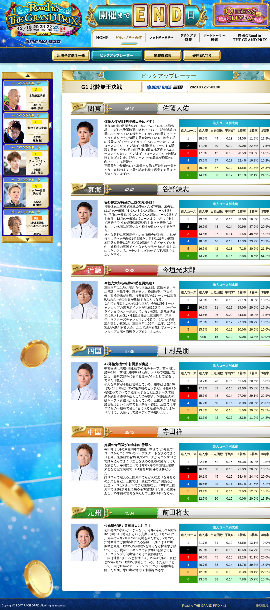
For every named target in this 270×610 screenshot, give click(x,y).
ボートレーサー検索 (214, 38)
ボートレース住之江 (43, 41)
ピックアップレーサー (117, 55)
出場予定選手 (71, 55)
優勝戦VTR (201, 55)
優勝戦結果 (162, 55)
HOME (101, 38)
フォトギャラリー (161, 38)
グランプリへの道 (129, 38)
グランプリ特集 (188, 38)
